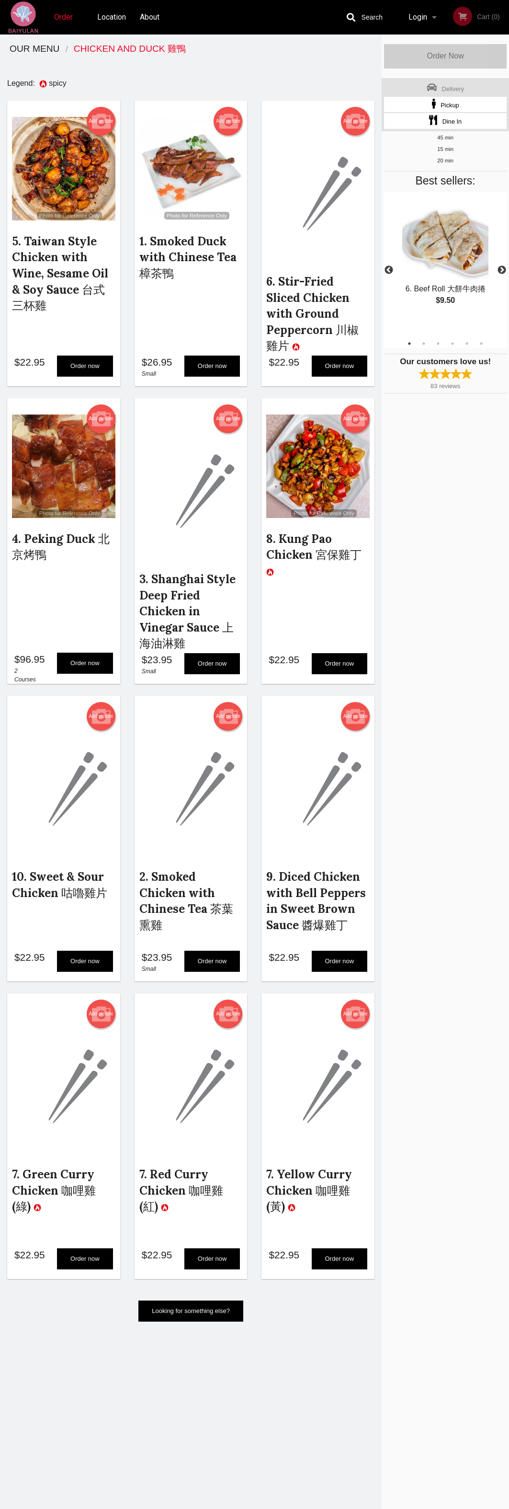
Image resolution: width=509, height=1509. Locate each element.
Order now (85, 369)
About (149, 17)
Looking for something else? (191, 1326)
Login (417, 17)
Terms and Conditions (331, 1404)
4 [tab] (452, 343)
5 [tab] (467, 343)
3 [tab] (438, 343)
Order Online (64, 23)
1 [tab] (409, 343)
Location (111, 17)
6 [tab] (481, 343)
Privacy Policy (321, 1415)
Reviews (313, 1380)
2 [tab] (424, 343)
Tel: (406, 1404)
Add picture (101, 121)
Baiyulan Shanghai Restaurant (91, 1368)
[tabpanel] (445, 259)
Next (502, 270)
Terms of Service (270, 1502)
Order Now (445, 56)
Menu (229, 1380)
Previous (389, 270)
